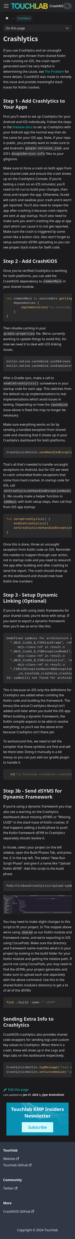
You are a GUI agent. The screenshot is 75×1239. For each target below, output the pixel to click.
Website (11, 1159)
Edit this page (16, 1089)
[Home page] (7, 18)
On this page (15, 28)
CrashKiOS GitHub (18, 1211)
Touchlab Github (17, 1165)
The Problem (54, 71)
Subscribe (37, 1127)
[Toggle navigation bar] (6, 6)
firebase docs (22, 127)
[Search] (67, 6)
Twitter (10, 1188)
